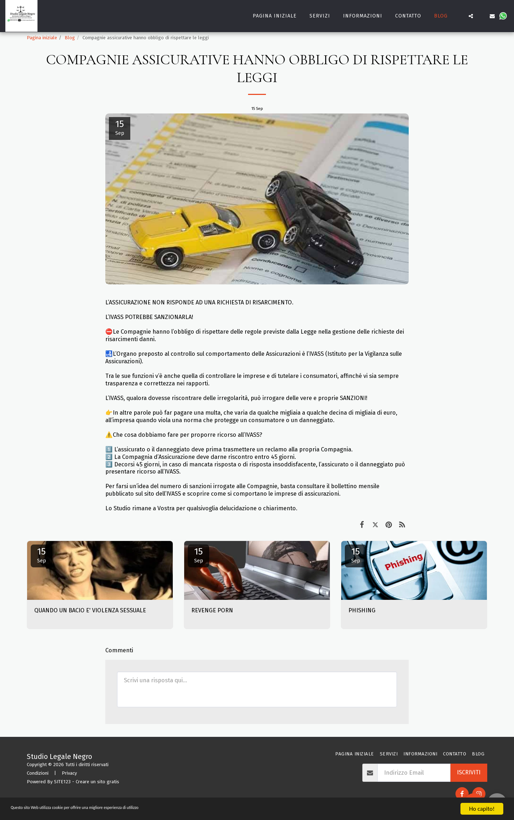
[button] (460, 16)
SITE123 (62, 781)
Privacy (69, 773)
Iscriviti (468, 772)
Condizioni (38, 773)
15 (41, 555)
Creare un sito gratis (97, 781)
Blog (70, 37)
